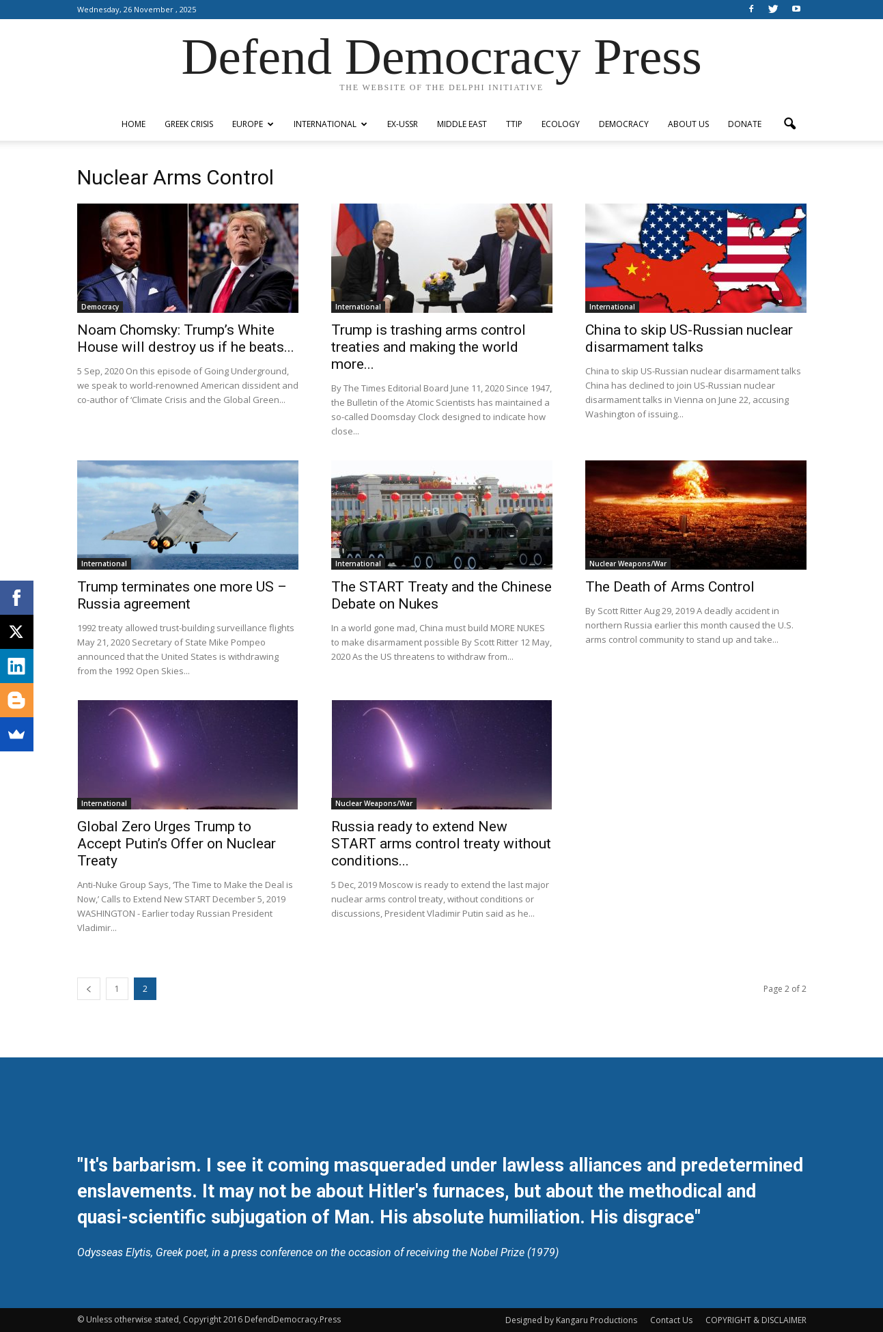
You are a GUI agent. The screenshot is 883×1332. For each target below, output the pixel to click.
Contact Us (671, 1320)
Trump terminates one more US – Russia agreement (182, 595)
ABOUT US (688, 124)
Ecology (561, 124)
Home (133, 124)
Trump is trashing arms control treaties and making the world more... (428, 347)
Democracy (624, 124)
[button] (790, 124)
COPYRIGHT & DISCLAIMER (756, 1320)
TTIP (514, 124)
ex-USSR (402, 124)
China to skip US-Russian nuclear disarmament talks (689, 338)
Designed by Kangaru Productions (571, 1320)
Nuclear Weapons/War (628, 563)
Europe (253, 124)
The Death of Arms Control (670, 587)
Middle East (462, 124)
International (330, 124)
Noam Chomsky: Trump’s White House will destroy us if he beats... (185, 338)
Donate (744, 124)
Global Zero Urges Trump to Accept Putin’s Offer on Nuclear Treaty (176, 843)
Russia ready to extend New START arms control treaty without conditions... (441, 843)
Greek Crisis (189, 124)
